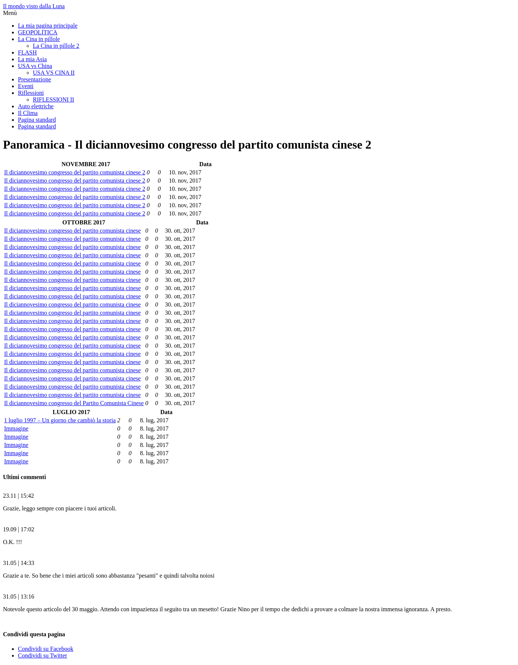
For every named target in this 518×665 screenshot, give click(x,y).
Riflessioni (31, 93)
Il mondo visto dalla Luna (34, 6)
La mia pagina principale (47, 25)
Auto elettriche (36, 106)
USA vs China (35, 66)
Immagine (16, 428)
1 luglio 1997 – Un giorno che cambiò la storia (60, 420)
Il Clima (28, 113)
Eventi (26, 86)
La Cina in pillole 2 (56, 46)
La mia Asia (32, 59)
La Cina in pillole (39, 39)
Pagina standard (37, 119)
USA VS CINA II (54, 72)
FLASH (27, 52)
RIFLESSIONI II (53, 99)
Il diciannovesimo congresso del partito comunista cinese (72, 230)
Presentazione (34, 79)
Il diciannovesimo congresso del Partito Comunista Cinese (74, 403)
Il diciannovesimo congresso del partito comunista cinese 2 (74, 172)
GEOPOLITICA (37, 32)
